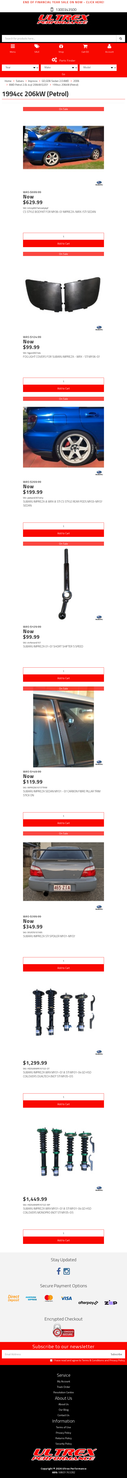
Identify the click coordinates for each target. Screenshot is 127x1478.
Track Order (63, 1387)
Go (63, 74)
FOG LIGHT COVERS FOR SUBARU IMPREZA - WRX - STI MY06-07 (61, 356)
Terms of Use (63, 1427)
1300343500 (65, 9)
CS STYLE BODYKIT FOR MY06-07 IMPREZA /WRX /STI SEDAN (59, 212)
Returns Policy (63, 1438)
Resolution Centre (63, 1392)
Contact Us (63, 1415)
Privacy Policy (117, 1360)
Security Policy (63, 1444)
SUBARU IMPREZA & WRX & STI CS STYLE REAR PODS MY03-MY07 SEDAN (62, 503)
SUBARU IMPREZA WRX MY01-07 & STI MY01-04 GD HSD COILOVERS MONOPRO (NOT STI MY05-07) (57, 1210)
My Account (63, 1381)
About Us (63, 1404)
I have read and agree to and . (87, 1360)
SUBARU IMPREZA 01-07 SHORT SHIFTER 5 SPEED (53, 646)
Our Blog (64, 1410)
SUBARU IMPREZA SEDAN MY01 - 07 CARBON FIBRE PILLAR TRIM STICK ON (61, 793)
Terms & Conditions (93, 1360)
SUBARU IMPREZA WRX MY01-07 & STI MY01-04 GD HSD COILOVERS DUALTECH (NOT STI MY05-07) (57, 1074)
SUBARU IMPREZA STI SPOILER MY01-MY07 (49, 936)
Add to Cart (63, 243)
